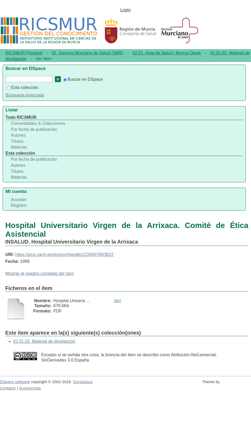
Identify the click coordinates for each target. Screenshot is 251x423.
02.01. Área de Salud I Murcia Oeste (167, 53)
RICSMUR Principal (23, 53)
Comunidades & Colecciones (38, 123)
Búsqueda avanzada (25, 95)
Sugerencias (30, 388)
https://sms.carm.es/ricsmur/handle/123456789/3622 (64, 254)
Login (125, 10)
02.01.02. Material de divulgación (44, 341)
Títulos (17, 141)
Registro (19, 205)
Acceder (18, 199)
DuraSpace (82, 382)
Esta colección (22, 87)
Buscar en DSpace (83, 79)
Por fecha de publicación (34, 129)
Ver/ (117, 300)
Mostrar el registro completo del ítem (39, 273)
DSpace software (15, 382)
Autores (18, 135)
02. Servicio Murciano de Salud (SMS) (87, 53)
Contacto (8, 388)
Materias (19, 147)
